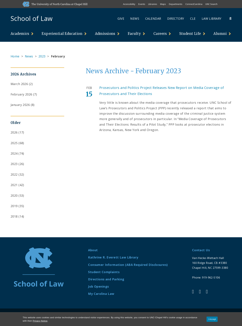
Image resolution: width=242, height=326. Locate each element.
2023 (42, 56)
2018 (14, 216)
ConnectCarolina (193, 4)
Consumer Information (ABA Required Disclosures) (128, 265)
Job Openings (98, 286)
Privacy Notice (40, 321)
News (134, 19)
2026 (14, 132)
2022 (14, 174)
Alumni (220, 33)
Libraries (152, 4)
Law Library (211, 19)
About (93, 250)
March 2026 (19, 84)
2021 (14, 185)
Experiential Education (62, 33)
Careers (160, 33)
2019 (14, 206)
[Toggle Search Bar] (230, 18)
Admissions (105, 33)
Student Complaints (103, 272)
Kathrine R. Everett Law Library (113, 257)
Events (141, 4)
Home (15, 56)
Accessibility (129, 4)
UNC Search (211, 4)
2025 (14, 143)
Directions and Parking (106, 279)
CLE (192, 19)
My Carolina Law (101, 294)
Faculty (134, 33)
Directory (175, 19)
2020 (14, 195)
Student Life (190, 33)
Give (120, 19)
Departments (175, 4)
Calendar (153, 19)
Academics (20, 33)
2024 (14, 153)
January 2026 (20, 105)
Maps (163, 4)
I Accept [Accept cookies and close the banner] (212, 319)
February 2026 (21, 94)
